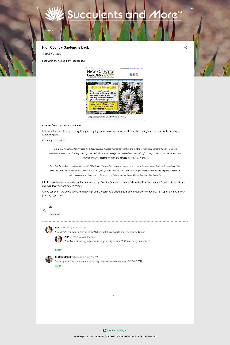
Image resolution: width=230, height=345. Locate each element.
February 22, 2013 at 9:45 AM (85, 257)
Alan (57, 227)
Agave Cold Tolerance (79, 30)
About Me (52, 30)
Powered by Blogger (115, 330)
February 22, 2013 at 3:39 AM (74, 227)
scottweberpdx (63, 257)
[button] (186, 47)
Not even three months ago (56, 131)
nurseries (54, 214)
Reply (58, 250)
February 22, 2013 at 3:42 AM (83, 237)
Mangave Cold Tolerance (117, 30)
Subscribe (170, 30)
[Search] (192, 9)
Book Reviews (149, 30)
